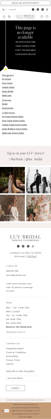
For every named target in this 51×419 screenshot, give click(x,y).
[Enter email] (22, 378)
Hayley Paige (8, 87)
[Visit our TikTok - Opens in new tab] (47, 9)
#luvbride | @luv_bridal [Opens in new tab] (26, 159)
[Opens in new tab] (12, 180)
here (30, 417)
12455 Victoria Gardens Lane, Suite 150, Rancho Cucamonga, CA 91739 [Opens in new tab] (19, 287)
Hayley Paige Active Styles (14, 124)
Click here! (32, 256)
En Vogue (6, 79)
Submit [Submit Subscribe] (15, 388)
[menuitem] (4, 10)
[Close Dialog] (2, 410)
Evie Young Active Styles (13, 120)
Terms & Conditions (16, 352)
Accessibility (12, 356)
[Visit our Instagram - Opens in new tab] (37, 9)
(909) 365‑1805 (12, 271)
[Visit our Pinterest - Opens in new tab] (42, 9)
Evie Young (7, 83)
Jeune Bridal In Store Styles (14, 128)
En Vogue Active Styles (12, 116)
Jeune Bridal (7, 91)
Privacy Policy (13, 360)
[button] (12, 9)
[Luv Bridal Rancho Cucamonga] (25, 17)
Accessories (7, 108)
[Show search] (9, 16)
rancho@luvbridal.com (16, 275)
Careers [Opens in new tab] (10, 364)
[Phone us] (4, 10)
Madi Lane (7, 95)
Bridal (4, 103)
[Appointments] (25, 3)
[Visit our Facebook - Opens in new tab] (33, 9)
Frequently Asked (14, 348)
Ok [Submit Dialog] (7, 411)
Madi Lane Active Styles (13, 133)
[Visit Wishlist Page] (47, 16)
